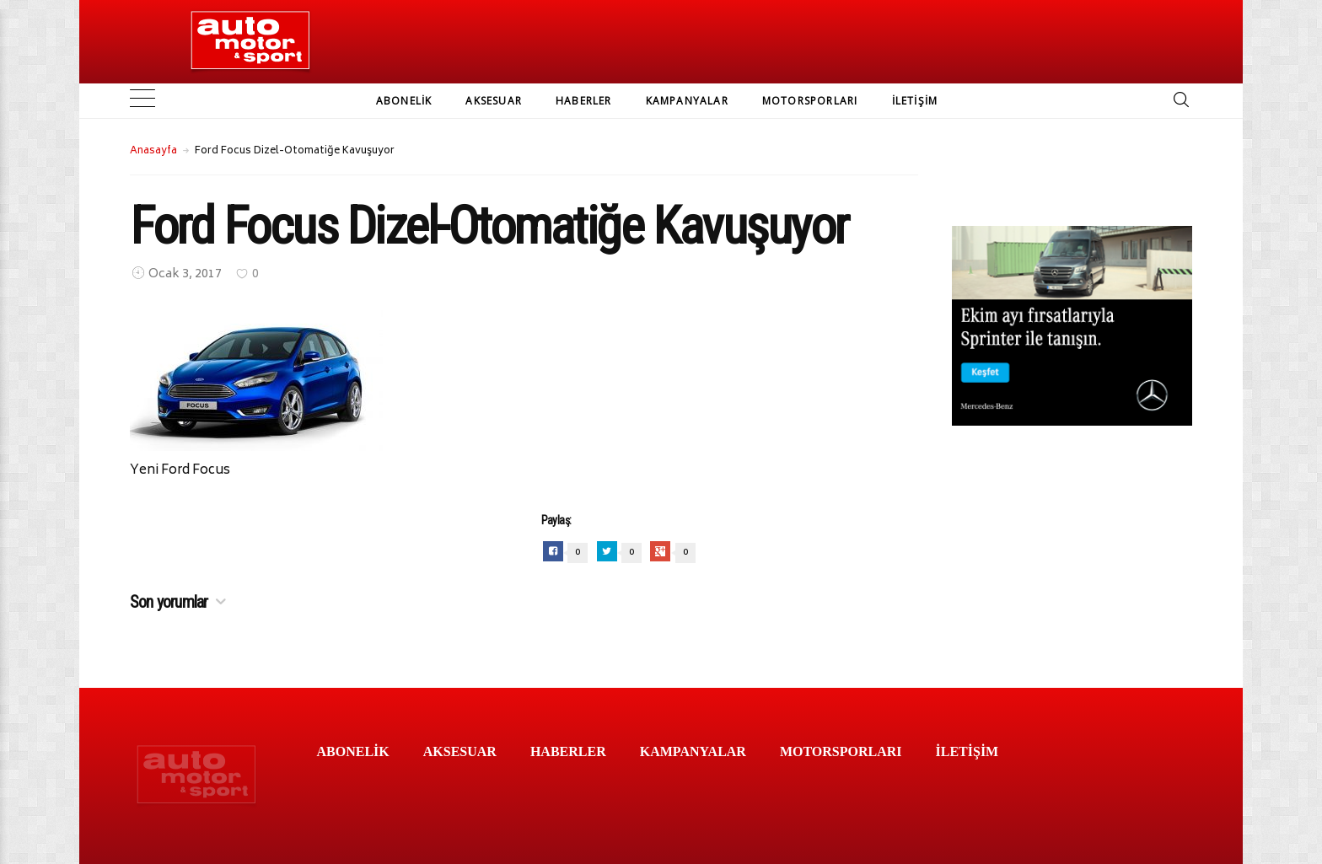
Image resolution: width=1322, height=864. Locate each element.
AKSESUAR (493, 101)
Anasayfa (153, 151)
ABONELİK (404, 101)
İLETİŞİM (915, 101)
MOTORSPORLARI (810, 101)
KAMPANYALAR (687, 101)
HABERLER (584, 101)
